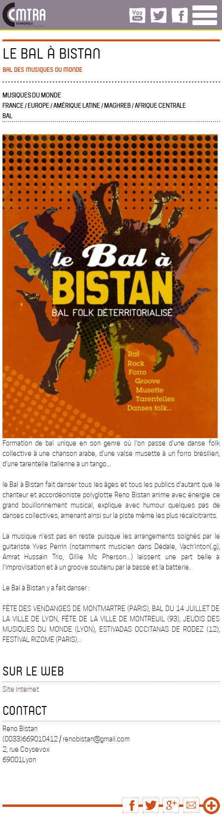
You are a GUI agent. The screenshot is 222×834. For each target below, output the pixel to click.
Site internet (20, 689)
